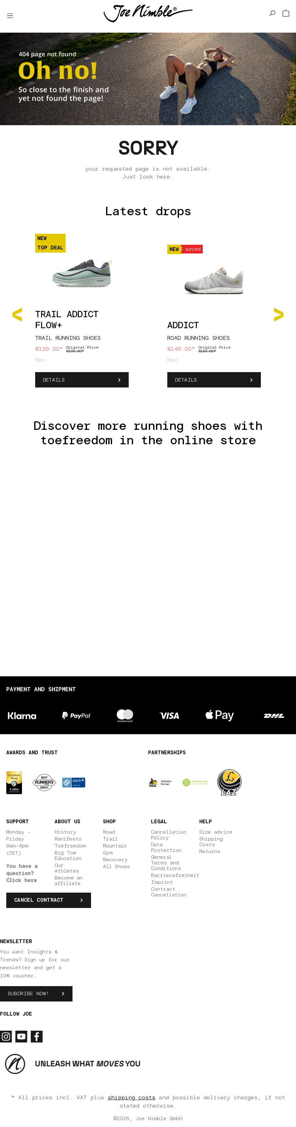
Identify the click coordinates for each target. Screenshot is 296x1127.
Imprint (162, 882)
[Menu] (10, 15)
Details (54, 379)
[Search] (272, 13)
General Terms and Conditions (166, 863)
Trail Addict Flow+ (67, 320)
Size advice (215, 832)
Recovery (115, 859)
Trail (110, 838)
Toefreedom (70, 845)
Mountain (114, 845)
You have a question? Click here (22, 873)
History (65, 832)
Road (109, 832)
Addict (183, 325)
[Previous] (17, 314)
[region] (148, 314)
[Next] (278, 314)
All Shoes (116, 866)
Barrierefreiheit (175, 875)
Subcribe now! (28, 993)
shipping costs (131, 1098)
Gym (108, 852)
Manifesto (68, 838)
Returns (209, 851)
